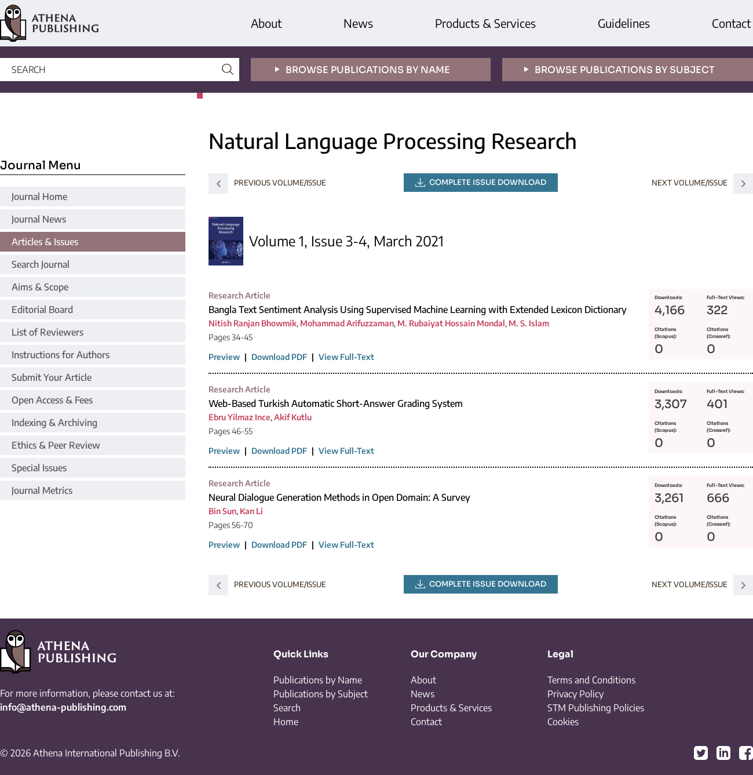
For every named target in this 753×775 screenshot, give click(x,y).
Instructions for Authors (60, 355)
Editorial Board (42, 309)
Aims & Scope (40, 287)
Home (285, 721)
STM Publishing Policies (595, 708)
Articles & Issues (45, 242)
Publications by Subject (320, 694)
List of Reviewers (47, 332)
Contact (731, 23)
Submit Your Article (52, 377)
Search (287, 708)
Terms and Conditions (591, 680)
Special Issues (39, 468)
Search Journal (41, 264)
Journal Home (39, 196)
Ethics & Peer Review (56, 445)
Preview (224, 357)
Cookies (563, 721)
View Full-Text (346, 357)
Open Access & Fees (52, 400)
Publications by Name (317, 680)
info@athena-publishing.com (63, 707)
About (266, 23)
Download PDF (279, 357)
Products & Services (485, 23)
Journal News (39, 219)
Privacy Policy (575, 694)
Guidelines (624, 23)
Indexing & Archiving (54, 422)
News (358, 23)
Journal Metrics (42, 490)
